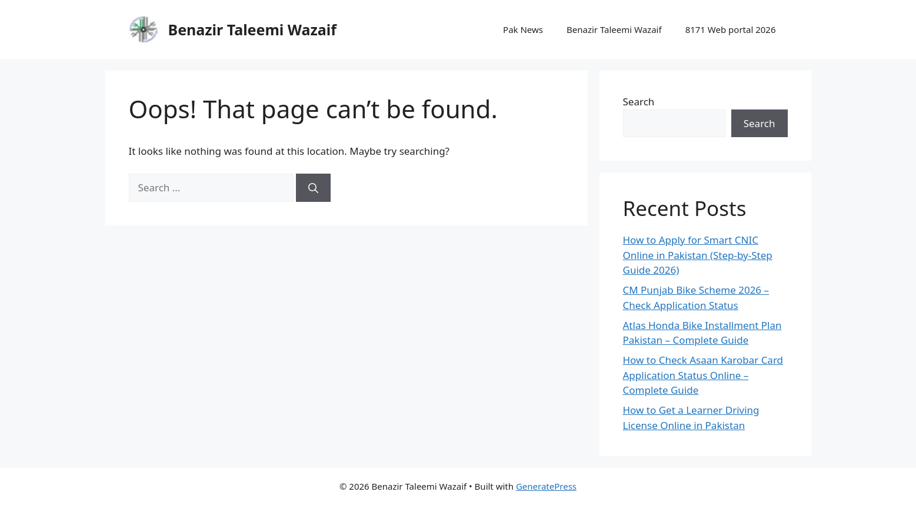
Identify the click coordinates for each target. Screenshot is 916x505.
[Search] (313, 188)
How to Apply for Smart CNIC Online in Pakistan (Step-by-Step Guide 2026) (697, 255)
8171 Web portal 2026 (730, 29)
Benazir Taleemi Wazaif (252, 29)
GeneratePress (546, 486)
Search (639, 101)
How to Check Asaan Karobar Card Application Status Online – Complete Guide (703, 375)
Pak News (523, 29)
